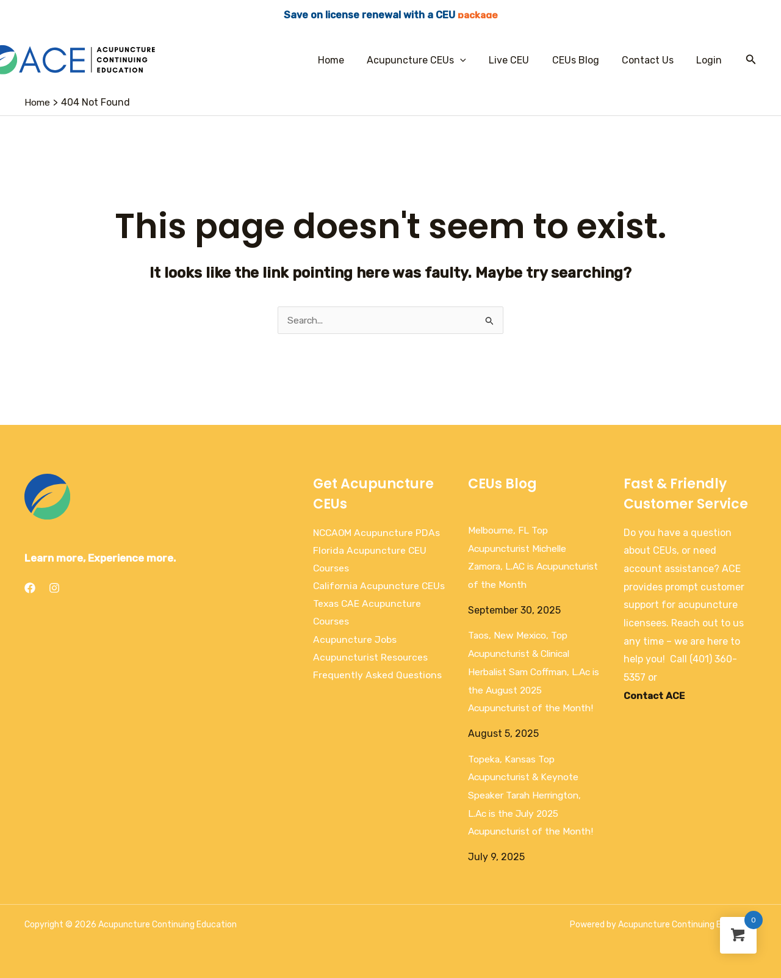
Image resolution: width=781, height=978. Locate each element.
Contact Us (652, 60)
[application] (475, 60)
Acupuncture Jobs (355, 659)
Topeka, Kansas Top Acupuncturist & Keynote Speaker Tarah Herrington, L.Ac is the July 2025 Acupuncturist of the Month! (534, 795)
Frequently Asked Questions (378, 695)
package (477, 15)
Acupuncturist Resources (371, 677)
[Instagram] (54, 587)
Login (711, 60)
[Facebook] (29, 587)
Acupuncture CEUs (431, 60)
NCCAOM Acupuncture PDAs (378, 532)
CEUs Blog (583, 60)
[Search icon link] (751, 60)
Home (349, 60)
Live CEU (520, 60)
